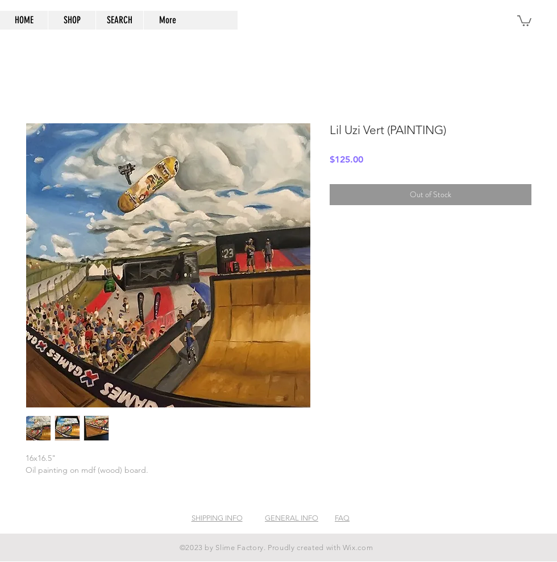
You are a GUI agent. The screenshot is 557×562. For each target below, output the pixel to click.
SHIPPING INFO (217, 518)
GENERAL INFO (291, 518)
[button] (524, 20)
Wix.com (358, 547)
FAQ (342, 518)
